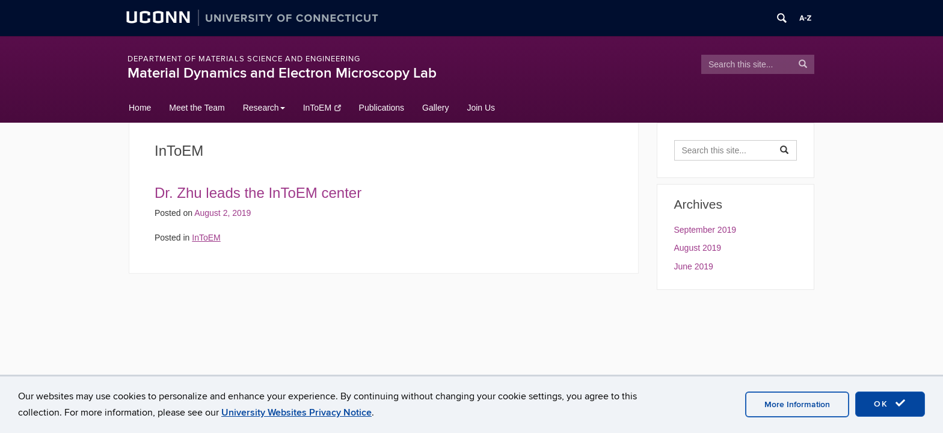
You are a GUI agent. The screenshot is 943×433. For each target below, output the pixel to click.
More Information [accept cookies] (797, 404)
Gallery (435, 107)
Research (264, 107)
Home (140, 107)
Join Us (481, 107)
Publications (382, 107)
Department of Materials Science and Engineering (243, 59)
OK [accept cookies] (890, 403)
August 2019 (698, 248)
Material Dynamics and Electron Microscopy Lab (282, 73)
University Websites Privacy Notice (296, 413)
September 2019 (705, 230)
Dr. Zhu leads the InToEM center (258, 193)
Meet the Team (196, 107)
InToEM (322, 107)
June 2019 (693, 266)
